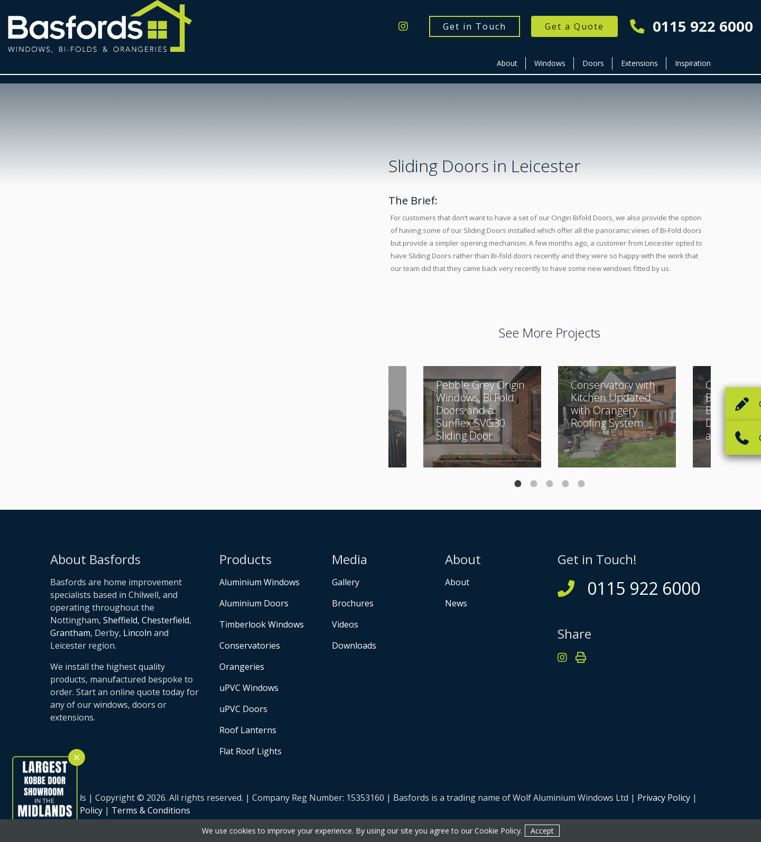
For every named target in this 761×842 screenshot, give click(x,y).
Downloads (354, 645)
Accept (542, 831)
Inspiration (693, 63)
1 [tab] (518, 484)
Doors (593, 63)
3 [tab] (549, 484)
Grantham (70, 633)
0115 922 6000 (691, 27)
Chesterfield (165, 620)
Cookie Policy (498, 831)
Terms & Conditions (151, 810)
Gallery (345, 582)
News (456, 603)
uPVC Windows (249, 688)
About (507, 63)
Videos (345, 624)
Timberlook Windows (261, 624)
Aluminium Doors (254, 603)
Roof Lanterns (247, 730)
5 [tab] (581, 484)
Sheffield (120, 620)
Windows (549, 63)
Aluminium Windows (259, 582)
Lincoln (137, 633)
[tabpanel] (617, 416)
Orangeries (241, 666)
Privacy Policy (663, 797)
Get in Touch (474, 26)
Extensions (639, 63)
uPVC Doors (243, 709)
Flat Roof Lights (250, 751)
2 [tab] (533, 484)
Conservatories (249, 645)
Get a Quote (574, 26)
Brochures (353, 603)
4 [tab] (565, 484)
